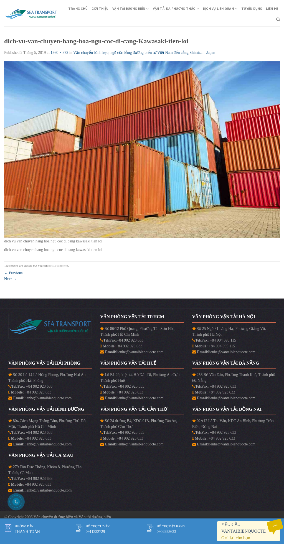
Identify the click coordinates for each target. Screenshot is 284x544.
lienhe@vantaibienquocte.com (139, 352)
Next (10, 279)
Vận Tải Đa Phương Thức (176, 8)
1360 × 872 (59, 53)
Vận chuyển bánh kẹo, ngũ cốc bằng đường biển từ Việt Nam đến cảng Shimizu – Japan (144, 53)
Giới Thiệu (100, 9)
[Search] (278, 19)
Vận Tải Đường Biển (130, 8)
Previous (13, 273)
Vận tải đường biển (94, 517)
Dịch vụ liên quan (220, 8)
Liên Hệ (272, 9)
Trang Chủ (78, 9)
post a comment (58, 265)
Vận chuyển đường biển (54, 517)
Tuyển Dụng (251, 9)
